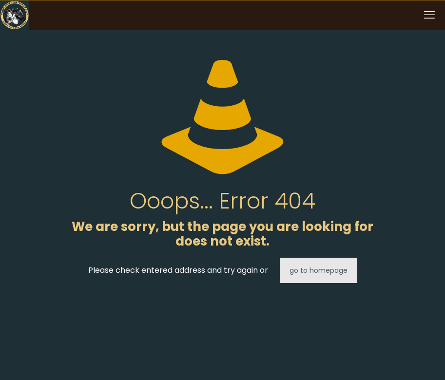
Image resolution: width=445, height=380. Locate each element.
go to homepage (319, 270)
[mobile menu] (429, 15)
